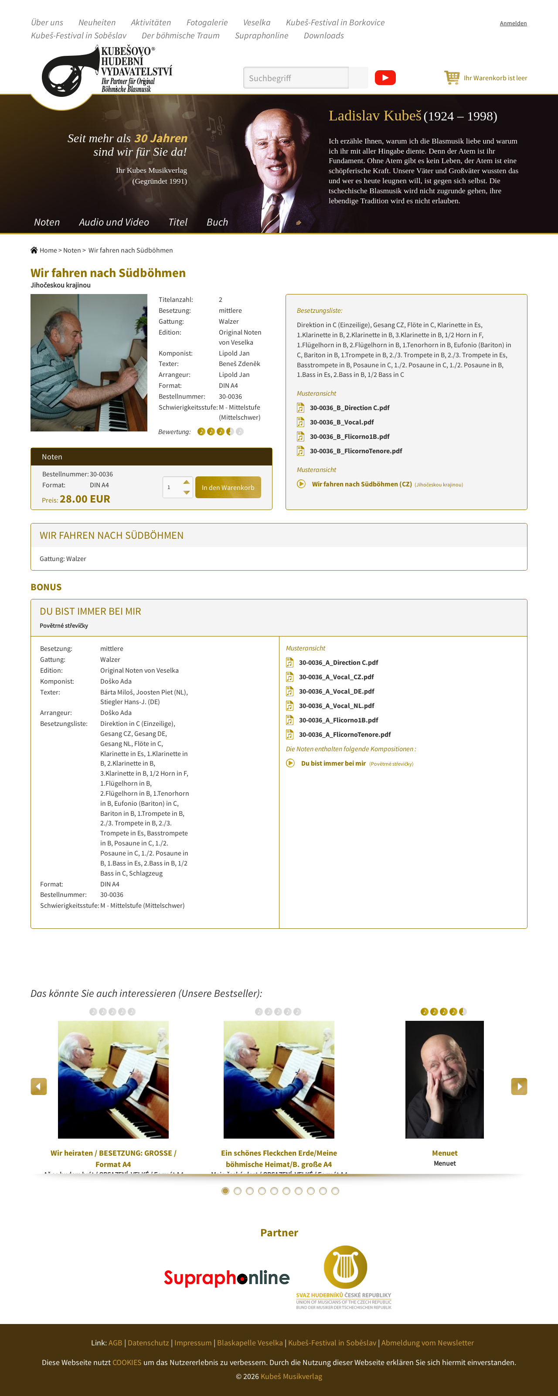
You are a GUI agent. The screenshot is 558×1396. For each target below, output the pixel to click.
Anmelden (513, 23)
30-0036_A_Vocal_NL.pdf (336, 705)
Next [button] (518, 1086)
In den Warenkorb (228, 487)
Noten (47, 222)
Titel (177, 222)
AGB (115, 1343)
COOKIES (127, 1362)
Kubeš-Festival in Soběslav (78, 36)
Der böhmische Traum (181, 36)
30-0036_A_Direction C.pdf (338, 662)
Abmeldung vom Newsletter (427, 1343)
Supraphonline (262, 36)
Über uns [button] (47, 22)
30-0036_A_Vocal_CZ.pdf (336, 676)
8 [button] (310, 1191)
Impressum (193, 1343)
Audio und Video (114, 222)
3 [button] (249, 1191)
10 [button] (335, 1191)
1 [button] (225, 1191)
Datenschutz (148, 1343)
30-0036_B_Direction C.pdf (349, 407)
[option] (113, 1086)
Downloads (324, 36)
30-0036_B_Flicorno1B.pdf (349, 436)
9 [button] (323, 1191)
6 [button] (286, 1191)
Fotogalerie (207, 22)
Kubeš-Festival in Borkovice (335, 22)
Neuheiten (97, 22)
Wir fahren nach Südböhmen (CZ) (387, 483)
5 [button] (274, 1191)
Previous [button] (39, 1086)
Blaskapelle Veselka (250, 1343)
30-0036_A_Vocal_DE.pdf (336, 691)
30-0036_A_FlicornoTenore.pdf (345, 734)
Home (48, 250)
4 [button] (262, 1191)
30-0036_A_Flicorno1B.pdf (338, 719)
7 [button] (298, 1191)
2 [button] (237, 1191)
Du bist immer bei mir (357, 763)
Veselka (257, 22)
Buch (217, 222)
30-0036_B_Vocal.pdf (342, 421)
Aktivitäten (151, 22)
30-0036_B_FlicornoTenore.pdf (356, 450)
